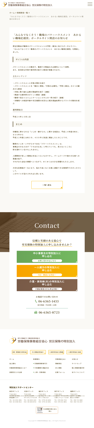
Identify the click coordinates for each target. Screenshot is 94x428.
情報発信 (58, 364)
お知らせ (75, 359)
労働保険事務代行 (41, 364)
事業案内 (36, 359)
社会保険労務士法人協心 (50, 410)
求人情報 (58, 368)
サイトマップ (76, 364)
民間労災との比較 (15, 372)
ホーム (12, 12)
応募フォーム (60, 372)
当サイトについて (78, 372)
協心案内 (12, 364)
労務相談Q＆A (60, 359)
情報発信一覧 (22, 12)
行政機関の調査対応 (42, 368)
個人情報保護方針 (78, 368)
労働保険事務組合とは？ (18, 368)
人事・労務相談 (40, 372)
